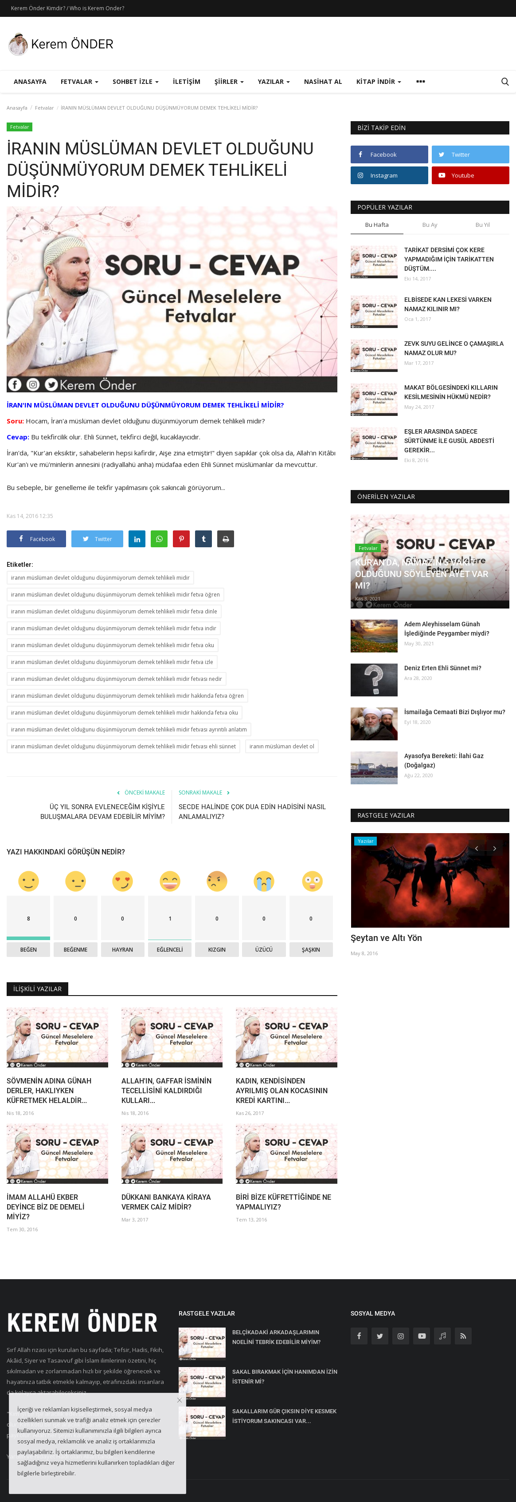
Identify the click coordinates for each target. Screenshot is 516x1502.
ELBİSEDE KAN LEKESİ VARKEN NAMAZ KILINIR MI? (448, 304)
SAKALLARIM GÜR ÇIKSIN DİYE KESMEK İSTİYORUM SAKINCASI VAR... (284, 1416)
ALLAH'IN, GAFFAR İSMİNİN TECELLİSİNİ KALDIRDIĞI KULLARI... (166, 1091)
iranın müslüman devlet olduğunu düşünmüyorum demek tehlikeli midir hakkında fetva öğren (127, 696)
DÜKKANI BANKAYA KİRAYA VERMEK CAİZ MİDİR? (166, 1202)
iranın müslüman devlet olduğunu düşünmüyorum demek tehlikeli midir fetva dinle (114, 611)
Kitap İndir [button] (378, 81)
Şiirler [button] (229, 81)
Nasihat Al (323, 81)
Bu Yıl (483, 225)
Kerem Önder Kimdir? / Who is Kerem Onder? (67, 8)
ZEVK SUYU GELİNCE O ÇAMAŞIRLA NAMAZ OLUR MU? (454, 348)
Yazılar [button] (274, 81)
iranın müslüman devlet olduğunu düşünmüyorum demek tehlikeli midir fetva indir (113, 628)
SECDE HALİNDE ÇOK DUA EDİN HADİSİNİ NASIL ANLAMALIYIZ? (252, 812)
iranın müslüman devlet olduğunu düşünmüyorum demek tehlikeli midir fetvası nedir (116, 679)
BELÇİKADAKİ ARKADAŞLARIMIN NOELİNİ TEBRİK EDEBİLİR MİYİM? (276, 1337)
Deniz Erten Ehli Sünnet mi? (442, 668)
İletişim (186, 81)
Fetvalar (44, 107)
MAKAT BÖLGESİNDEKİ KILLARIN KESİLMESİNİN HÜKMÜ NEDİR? (451, 392)
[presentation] (477, 848)
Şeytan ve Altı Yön (386, 938)
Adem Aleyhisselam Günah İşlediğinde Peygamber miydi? (446, 629)
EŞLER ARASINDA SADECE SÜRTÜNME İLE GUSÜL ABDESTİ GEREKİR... (449, 441)
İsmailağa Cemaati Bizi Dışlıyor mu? (454, 711)
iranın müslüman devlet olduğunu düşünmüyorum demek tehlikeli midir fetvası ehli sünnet (123, 746)
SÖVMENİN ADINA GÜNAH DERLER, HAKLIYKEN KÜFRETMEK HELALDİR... (49, 1091)
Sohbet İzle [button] (136, 81)
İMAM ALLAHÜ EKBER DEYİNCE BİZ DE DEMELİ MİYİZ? (46, 1207)
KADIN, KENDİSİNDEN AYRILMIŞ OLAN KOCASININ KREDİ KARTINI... (282, 1091)
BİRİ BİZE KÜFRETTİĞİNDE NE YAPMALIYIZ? (283, 1202)
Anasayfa (30, 81)
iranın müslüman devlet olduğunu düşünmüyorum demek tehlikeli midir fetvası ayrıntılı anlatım (129, 729)
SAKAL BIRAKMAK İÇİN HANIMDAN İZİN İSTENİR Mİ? (284, 1376)
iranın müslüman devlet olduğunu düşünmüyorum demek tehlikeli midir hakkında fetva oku (124, 712)
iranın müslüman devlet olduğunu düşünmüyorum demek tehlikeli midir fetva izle (112, 662)
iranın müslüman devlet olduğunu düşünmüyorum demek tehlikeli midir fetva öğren (115, 594)
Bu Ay (430, 225)
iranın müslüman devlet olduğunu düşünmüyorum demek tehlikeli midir (100, 577)
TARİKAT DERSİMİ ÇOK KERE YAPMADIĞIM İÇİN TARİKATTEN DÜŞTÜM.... (449, 259)
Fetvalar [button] (79, 81)
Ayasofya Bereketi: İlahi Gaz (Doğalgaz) (444, 760)
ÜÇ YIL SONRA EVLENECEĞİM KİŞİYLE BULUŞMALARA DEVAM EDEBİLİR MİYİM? (102, 812)
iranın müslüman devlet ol (282, 746)
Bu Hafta (377, 225)
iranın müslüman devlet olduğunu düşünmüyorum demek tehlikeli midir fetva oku (112, 645)
